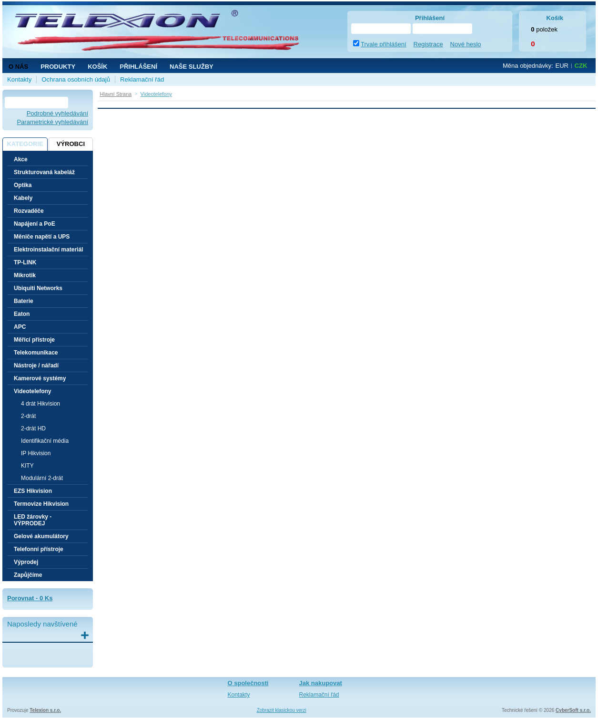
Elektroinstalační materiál (48, 249)
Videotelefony (32, 391)
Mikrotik (25, 275)
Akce (21, 159)
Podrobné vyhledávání (57, 113)
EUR (562, 65)
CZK (581, 65)
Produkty (58, 66)
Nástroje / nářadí (36, 365)
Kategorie (25, 143)
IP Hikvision (36, 453)
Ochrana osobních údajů (75, 79)
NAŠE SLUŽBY (191, 66)
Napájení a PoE (34, 223)
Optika (22, 185)
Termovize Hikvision (41, 504)
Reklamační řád (142, 79)
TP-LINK (25, 262)
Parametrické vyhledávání (52, 121)
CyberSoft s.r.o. (573, 710)
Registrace (428, 44)
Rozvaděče (29, 211)
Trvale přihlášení (383, 44)
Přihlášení (138, 66)
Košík (97, 66)
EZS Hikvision (33, 491)
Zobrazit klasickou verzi (281, 710)
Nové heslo (465, 44)
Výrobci (71, 143)
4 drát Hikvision (40, 403)
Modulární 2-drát (42, 478)
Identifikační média (45, 441)
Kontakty (19, 79)
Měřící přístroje (34, 339)
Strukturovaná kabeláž (44, 172)
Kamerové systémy (40, 378)
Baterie (23, 301)
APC (20, 326)
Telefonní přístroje (38, 549)
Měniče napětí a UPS (42, 236)
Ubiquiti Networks (38, 288)
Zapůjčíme (28, 575)
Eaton (22, 314)
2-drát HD (33, 428)
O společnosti (248, 683)
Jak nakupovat (320, 683)
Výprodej (26, 562)
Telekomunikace (36, 352)
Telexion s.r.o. (45, 710)
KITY (27, 465)
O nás (18, 66)
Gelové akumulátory (41, 536)
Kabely (23, 198)
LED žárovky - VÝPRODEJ (32, 520)
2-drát (28, 416)
